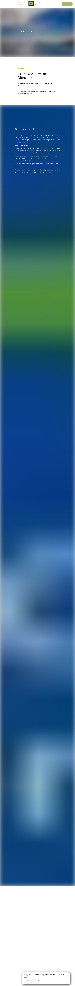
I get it (28, 980)
